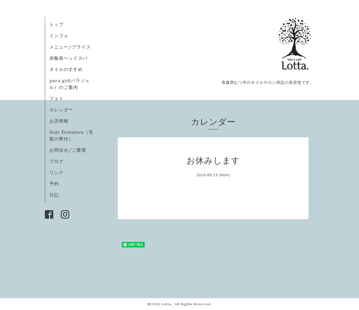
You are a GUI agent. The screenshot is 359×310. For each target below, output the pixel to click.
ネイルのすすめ (66, 69)
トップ (56, 24)
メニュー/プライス (70, 47)
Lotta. (166, 304)
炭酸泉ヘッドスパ (68, 58)
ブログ (56, 161)
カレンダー (61, 109)
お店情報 (58, 121)
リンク (56, 172)
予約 (54, 183)
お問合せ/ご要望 (67, 150)
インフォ (58, 35)
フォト (56, 98)
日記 (54, 195)
